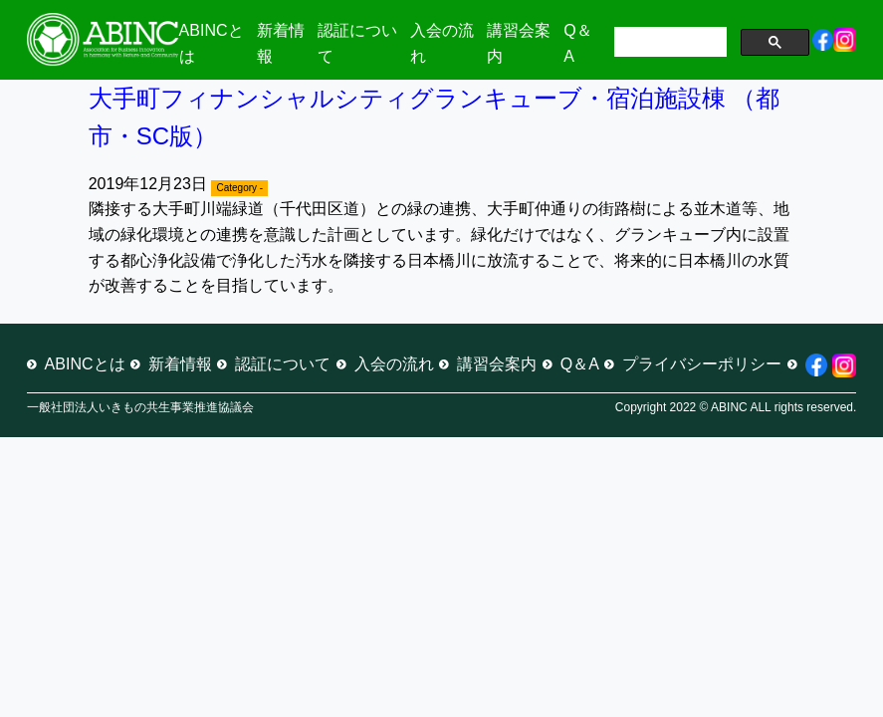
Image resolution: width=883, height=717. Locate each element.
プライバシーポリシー (701, 364)
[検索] (668, 44)
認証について (283, 364)
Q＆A (579, 364)
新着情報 (180, 364)
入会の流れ (394, 364)
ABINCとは (85, 364)
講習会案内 (497, 364)
